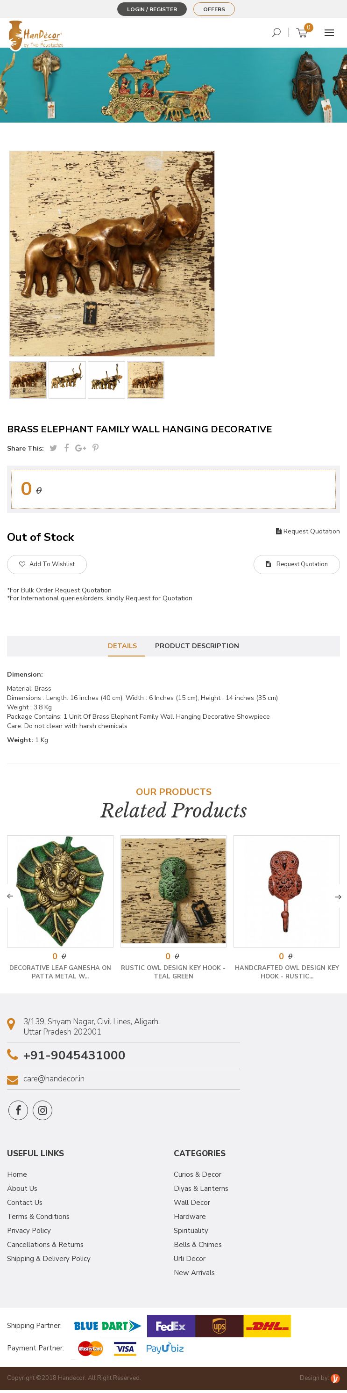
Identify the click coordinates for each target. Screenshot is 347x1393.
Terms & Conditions (38, 1219)
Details (121, 647)
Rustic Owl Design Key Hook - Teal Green (173, 974)
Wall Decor (192, 1205)
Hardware (190, 1219)
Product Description (198, 647)
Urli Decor (189, 1261)
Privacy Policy (29, 1233)
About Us (22, 1191)
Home (17, 1177)
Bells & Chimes (198, 1247)
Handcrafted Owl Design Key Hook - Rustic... (287, 974)
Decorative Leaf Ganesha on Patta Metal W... (60, 974)
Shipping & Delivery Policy (49, 1261)
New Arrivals (194, 1275)
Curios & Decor (197, 1177)
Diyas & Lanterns (201, 1191)
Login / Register (152, 9)
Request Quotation (308, 531)
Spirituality (191, 1233)
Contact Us (24, 1205)
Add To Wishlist (47, 564)
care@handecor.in (54, 1081)
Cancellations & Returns (45, 1247)
